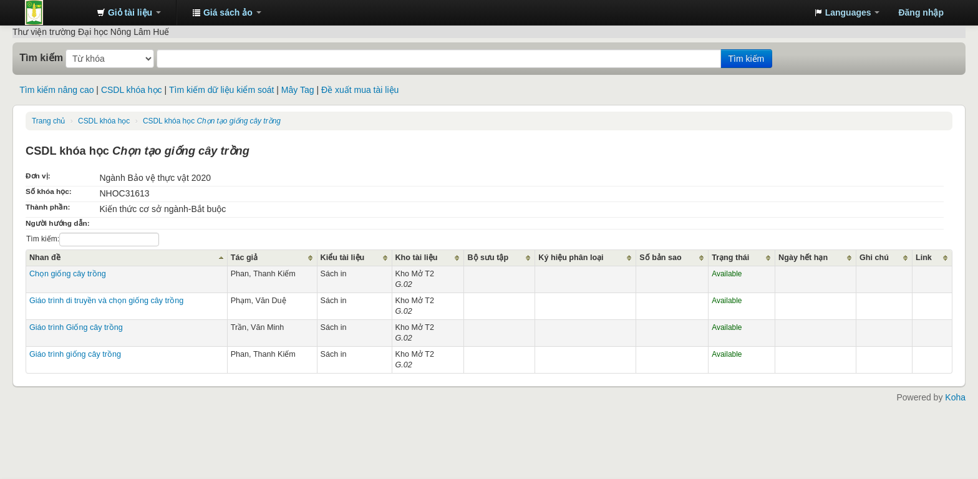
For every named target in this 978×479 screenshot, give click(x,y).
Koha (955, 397)
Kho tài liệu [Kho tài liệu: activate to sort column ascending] (416, 257)
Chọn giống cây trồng (67, 273)
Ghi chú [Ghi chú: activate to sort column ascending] (874, 257)
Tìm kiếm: (92, 239)
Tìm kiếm (41, 57)
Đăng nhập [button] (921, 12)
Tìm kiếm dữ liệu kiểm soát (221, 90)
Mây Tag (297, 90)
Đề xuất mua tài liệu (360, 90)
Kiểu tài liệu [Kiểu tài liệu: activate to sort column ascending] (343, 257)
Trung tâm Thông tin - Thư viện (56, 12)
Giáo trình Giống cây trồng (76, 327)
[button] (128, 12)
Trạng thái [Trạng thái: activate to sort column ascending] (730, 257)
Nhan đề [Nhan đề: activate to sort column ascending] (45, 257)
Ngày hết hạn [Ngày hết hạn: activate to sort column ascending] (803, 257)
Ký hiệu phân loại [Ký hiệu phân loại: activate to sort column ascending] (570, 257)
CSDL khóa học (131, 90)
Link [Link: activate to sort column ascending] (924, 257)
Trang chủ (48, 121)
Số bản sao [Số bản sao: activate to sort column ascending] (660, 257)
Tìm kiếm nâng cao (56, 90)
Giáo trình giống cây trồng (75, 354)
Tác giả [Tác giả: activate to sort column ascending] (244, 257)
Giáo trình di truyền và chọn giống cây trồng (106, 300)
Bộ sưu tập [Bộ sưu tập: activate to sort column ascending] (487, 257)
